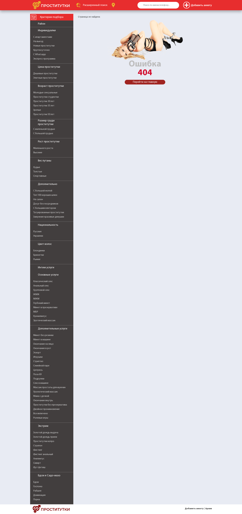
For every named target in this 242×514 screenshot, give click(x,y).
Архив (208, 508)
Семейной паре (41, 366)
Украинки (38, 236)
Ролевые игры (40, 418)
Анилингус (38, 458)
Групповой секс (41, 290)
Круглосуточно (41, 50)
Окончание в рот (42, 348)
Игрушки (38, 357)
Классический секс (43, 281)
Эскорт (37, 352)
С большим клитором (44, 208)
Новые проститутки (44, 46)
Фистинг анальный (43, 454)
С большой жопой (42, 191)
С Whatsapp (39, 54)
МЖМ (36, 299)
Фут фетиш (39, 467)
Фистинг (37, 450)
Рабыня (37, 491)
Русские (37, 231)
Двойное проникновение (46, 409)
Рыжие (36, 259)
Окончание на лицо (43, 344)
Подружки (38, 379)
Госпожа (37, 486)
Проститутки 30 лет (43, 101)
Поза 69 (37, 374)
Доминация (39, 495)
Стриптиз (38, 361)
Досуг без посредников (45, 204)
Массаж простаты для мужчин (49, 387)
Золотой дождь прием (45, 437)
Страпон (37, 445)
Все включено (40, 413)
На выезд (38, 41)
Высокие (37, 152)
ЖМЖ (36, 294)
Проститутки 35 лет (43, 105)
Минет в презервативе (45, 307)
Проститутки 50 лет (43, 114)
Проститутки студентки (46, 97)
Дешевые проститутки (45, 73)
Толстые (37, 171)
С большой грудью (43, 133)
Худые (36, 167)
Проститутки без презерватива (50, 405)
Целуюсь (38, 370)
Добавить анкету (194, 508)
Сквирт (37, 463)
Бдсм (36, 482)
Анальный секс (41, 286)
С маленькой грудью (44, 129)
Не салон (38, 199)
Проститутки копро (43, 441)
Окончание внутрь (43, 400)
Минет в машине (42, 339)
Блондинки (39, 250)
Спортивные (39, 176)
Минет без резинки (43, 335)
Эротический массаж (44, 320)
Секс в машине (40, 383)
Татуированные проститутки (48, 212)
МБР (35, 312)
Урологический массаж (45, 392)
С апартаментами (42, 37)
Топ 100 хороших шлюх (45, 195)
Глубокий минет (41, 303)
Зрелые (37, 110)
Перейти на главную (145, 82)
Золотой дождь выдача (45, 432)
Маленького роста (43, 148)
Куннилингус (40, 316)
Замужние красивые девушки (48, 217)
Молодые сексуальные (45, 92)
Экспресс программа (44, 59)
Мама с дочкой (41, 396)
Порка (36, 499)
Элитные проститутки (45, 78)
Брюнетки (38, 255)
